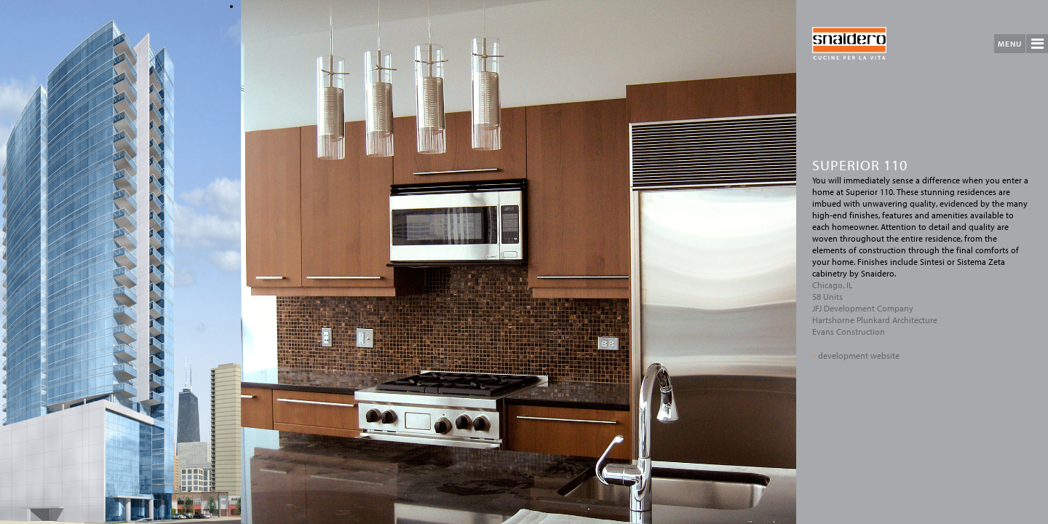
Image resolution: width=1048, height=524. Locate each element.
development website (856, 355)
